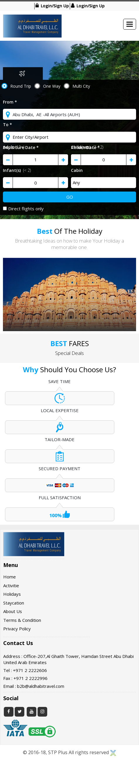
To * (7, 124)
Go (69, 197)
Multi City (81, 86)
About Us (12, 611)
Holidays (12, 594)
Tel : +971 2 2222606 (25, 670)
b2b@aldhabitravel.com (40, 686)
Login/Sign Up (54, 5)
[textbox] (69, 114)
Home (9, 577)
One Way (51, 86)
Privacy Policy (17, 629)
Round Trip (20, 86)
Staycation (13, 603)
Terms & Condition (22, 620)
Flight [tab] (22, 73)
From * (10, 102)
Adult (13, 147)
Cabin (77, 170)
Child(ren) (87, 147)
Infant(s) (17, 170)
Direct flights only (23, 208)
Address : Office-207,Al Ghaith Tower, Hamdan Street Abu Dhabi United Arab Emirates (68, 659)
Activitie (11, 585)
